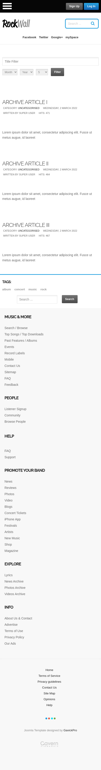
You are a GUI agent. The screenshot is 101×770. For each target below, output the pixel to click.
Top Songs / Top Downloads (23, 334)
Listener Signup (15, 409)
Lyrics (8, 575)
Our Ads (10, 643)
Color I (46, 718)
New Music (12, 538)
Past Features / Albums (20, 340)
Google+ (57, 37)
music (33, 289)
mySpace (71, 37)
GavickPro (70, 730)
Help (49, 705)
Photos (9, 494)
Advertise (11, 624)
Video (8, 500)
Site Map (49, 693)
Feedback (11, 384)
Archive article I (24, 102)
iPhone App (12, 519)
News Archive (14, 581)
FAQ (7, 378)
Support (10, 457)
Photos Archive (14, 587)
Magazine (11, 551)
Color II (49, 718)
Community (12, 415)
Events (9, 347)
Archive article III (25, 225)
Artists (8, 532)
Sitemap (10, 372)
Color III (52, 718)
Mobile (9, 359)
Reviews (10, 488)
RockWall (16, 24)
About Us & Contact (18, 618)
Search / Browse (16, 328)
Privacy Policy (14, 637)
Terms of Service (49, 675)
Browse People (15, 421)
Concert (20, 289)
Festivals (10, 525)
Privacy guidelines (49, 681)
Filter (57, 72)
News (8, 481)
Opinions (49, 699)
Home (49, 670)
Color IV (55, 718)
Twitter (43, 37)
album (7, 289)
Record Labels (14, 353)
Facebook (29, 37)
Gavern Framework (50, 755)
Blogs (8, 506)
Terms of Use (13, 631)
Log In (91, 6)
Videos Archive (14, 594)
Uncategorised (28, 108)
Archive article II (25, 163)
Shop (8, 544)
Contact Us (12, 366)
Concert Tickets (15, 513)
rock (43, 289)
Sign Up (74, 6)
